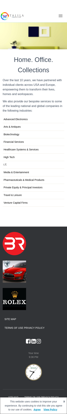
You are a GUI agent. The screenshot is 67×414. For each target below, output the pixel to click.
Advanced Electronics (16, 119)
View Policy (50, 409)
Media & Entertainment (16, 172)
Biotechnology (11, 134)
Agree (37, 409)
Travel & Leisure (13, 195)
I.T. (5, 164)
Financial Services (14, 141)
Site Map (10, 319)
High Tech (9, 157)
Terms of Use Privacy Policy (24, 327)
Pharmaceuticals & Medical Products (24, 180)
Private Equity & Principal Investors (23, 187)
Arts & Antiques (12, 126)
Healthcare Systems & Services (21, 149)
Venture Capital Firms (16, 202)
